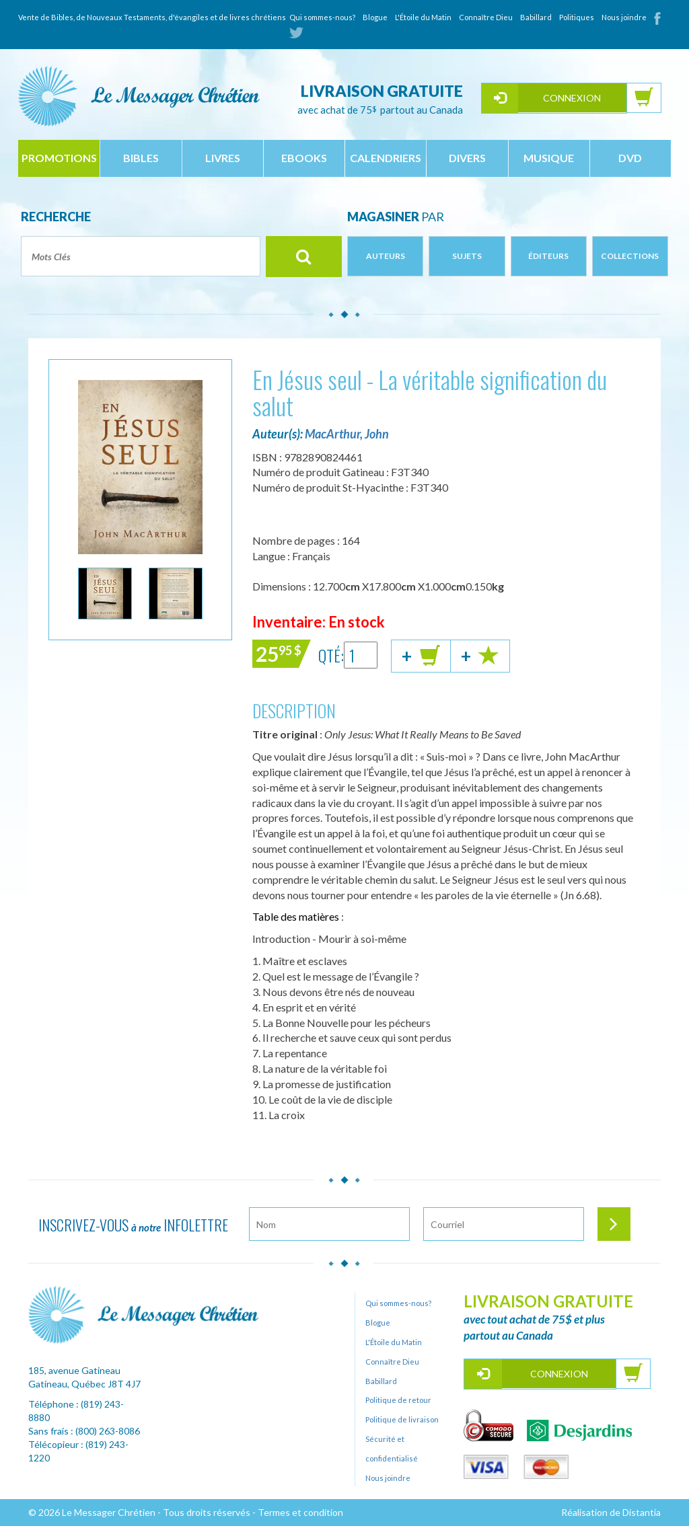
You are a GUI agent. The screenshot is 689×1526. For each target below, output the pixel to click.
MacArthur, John (347, 433)
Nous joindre (624, 17)
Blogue (375, 17)
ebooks (304, 157)
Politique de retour (398, 1400)
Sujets (467, 256)
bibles (141, 157)
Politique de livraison (402, 1419)
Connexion (572, 98)
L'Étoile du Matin (423, 17)
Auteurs (385, 256)
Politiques (576, 17)
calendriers (385, 157)
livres (222, 157)
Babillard (536, 17)
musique (548, 157)
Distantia (641, 1512)
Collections (630, 256)
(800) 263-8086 (107, 1431)
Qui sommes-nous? (322, 17)
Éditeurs (548, 256)
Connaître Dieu (486, 17)
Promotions (59, 157)
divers (467, 157)
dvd (630, 157)
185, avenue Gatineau (74, 1370)
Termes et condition (300, 1512)
